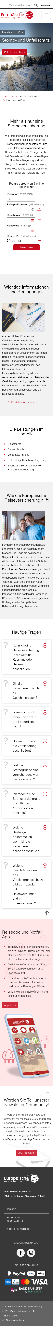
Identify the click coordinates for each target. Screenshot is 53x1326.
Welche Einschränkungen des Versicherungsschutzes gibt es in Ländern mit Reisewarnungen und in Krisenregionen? (29, 884)
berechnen (26, 247)
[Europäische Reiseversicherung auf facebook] (21, 1253)
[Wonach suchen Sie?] (20, 5)
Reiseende (19, 225)
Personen (20, 194)
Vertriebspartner (18, 1229)
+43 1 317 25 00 (10, 1315)
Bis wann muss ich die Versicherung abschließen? (25, 745)
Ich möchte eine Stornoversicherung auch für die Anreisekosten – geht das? (26, 803)
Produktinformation (22, 402)
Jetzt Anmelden (26, 1152)
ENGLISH (45, 5)
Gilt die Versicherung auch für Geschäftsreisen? (26, 691)
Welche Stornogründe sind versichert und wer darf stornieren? (26, 772)
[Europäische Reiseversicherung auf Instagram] (32, 1253)
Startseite (8, 96)
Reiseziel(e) (21, 236)
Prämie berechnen (14, 52)
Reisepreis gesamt (25, 204)
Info (39, 209)
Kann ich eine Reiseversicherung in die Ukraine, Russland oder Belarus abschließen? (26, 657)
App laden (10, 1005)
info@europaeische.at (13, 1320)
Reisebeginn (20, 215)
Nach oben (47, 913)
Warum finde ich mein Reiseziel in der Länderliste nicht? (24, 719)
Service (11, 1209)
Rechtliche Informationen (16, 1219)
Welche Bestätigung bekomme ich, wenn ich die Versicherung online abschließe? (26, 839)
